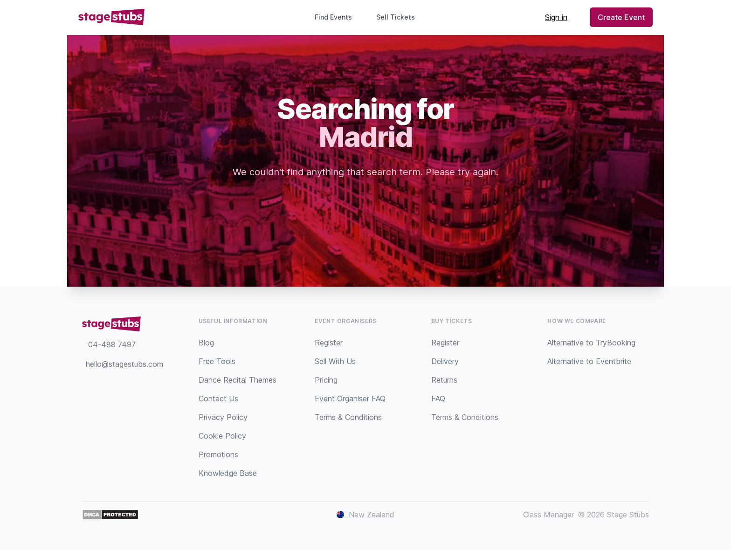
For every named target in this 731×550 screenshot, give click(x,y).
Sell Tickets (399, 17)
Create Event (621, 17)
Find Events (333, 17)
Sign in (556, 17)
